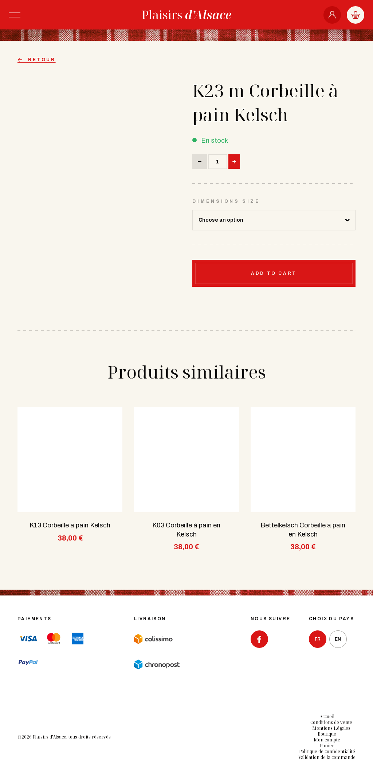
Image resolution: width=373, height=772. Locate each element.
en (338, 639)
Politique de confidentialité (327, 751)
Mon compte (327, 740)
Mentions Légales (331, 728)
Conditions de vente (331, 722)
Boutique (327, 734)
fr (318, 639)
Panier (327, 746)
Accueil (326, 716)
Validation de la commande (327, 757)
